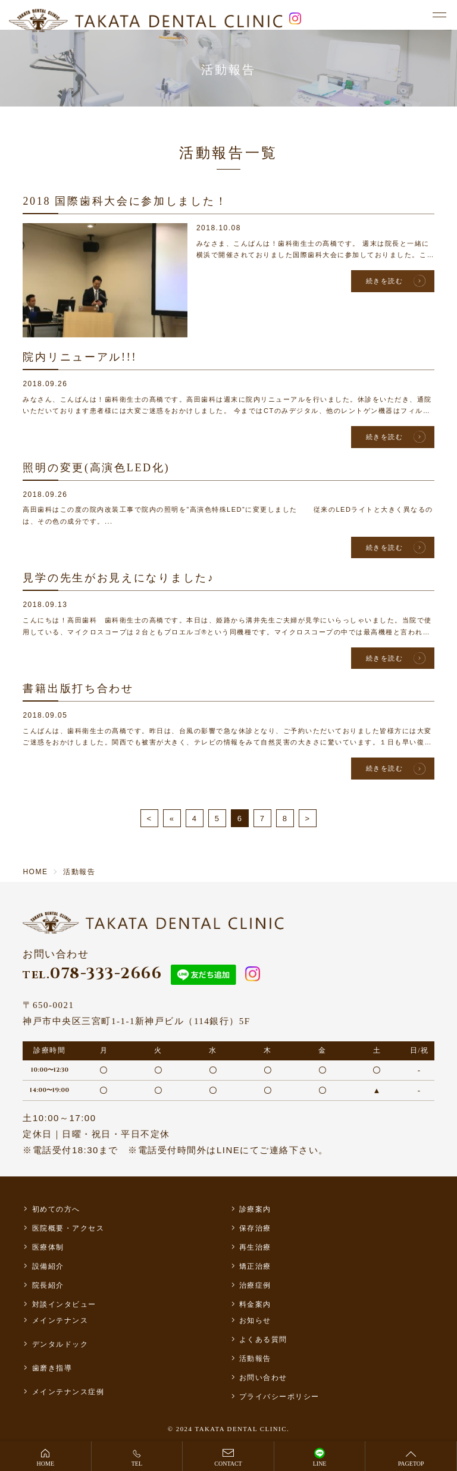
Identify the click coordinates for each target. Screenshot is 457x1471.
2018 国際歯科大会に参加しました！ (125, 201)
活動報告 (255, 1358)
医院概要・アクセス (68, 1228)
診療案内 (255, 1209)
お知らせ (255, 1320)
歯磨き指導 (52, 1368)
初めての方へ (56, 1209)
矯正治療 (255, 1266)
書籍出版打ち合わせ (78, 688)
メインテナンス (60, 1320)
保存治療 (255, 1228)
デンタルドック (60, 1344)
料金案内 (255, 1304)
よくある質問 (263, 1339)
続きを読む (384, 280)
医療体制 (48, 1247)
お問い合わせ (263, 1377)
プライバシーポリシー (279, 1396)
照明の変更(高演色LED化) (96, 468)
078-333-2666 (92, 973)
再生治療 (255, 1247)
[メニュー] (439, 15)
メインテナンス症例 (68, 1392)
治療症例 (255, 1285)
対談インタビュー (64, 1304)
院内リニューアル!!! (80, 357)
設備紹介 (48, 1266)
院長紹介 (48, 1285)
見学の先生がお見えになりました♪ (118, 578)
